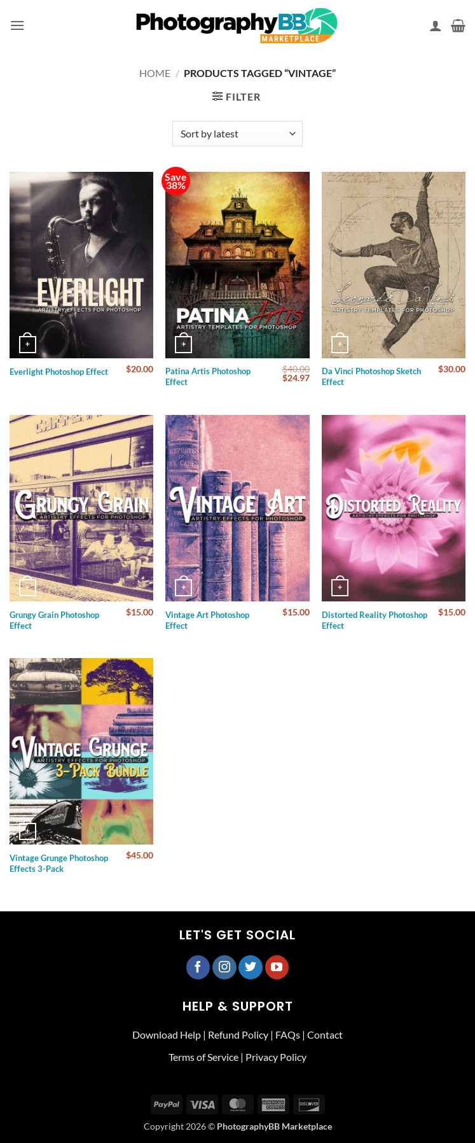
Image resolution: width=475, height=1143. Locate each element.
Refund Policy (238, 1034)
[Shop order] (237, 133)
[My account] (435, 25)
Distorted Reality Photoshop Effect (374, 620)
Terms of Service (203, 1057)
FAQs (287, 1034)
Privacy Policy (275, 1057)
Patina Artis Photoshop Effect (208, 376)
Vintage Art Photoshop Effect (207, 620)
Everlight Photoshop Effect (59, 372)
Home (154, 73)
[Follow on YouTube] (277, 967)
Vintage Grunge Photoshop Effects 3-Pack (59, 863)
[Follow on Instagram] (224, 967)
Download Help (166, 1034)
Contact (325, 1034)
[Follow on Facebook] (198, 967)
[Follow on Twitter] (250, 967)
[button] (17, 25)
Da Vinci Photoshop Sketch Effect (371, 376)
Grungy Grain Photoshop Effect (54, 620)
